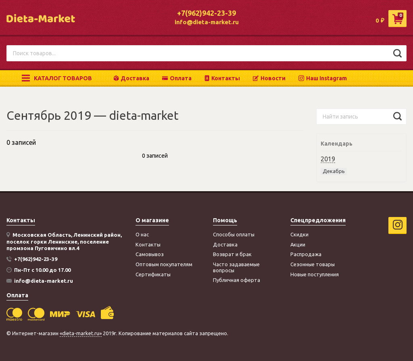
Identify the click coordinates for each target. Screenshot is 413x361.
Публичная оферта (236, 280)
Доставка (131, 78)
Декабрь (334, 171)
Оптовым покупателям (164, 264)
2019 (328, 159)
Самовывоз (150, 254)
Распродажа (305, 254)
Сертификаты (153, 274)
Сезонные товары (312, 264)
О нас (142, 234)
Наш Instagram (322, 78)
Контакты (222, 78)
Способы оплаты (233, 234)
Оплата (177, 78)
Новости (269, 78)
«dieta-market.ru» (81, 333)
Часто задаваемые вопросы (236, 267)
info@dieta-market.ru (207, 22)
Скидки (299, 234)
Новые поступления (314, 274)
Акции (297, 244)
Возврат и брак (232, 254)
